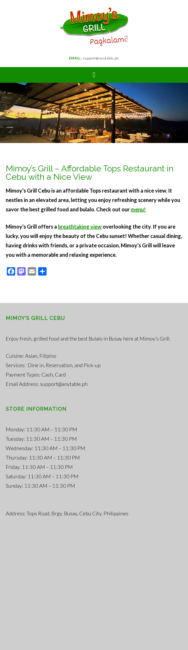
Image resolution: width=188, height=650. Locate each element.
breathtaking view (80, 226)
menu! (138, 209)
